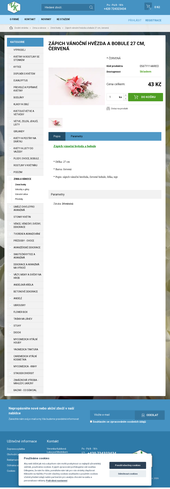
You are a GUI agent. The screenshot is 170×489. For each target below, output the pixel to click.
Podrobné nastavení (56, 480)
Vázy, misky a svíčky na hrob (27, 278)
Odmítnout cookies (128, 474)
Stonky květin (22, 218)
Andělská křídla (23, 286)
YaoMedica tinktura (26, 351)
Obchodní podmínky (17, 456)
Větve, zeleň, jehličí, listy (26, 124)
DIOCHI (17, 334)
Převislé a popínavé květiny (26, 90)
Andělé (18, 300)
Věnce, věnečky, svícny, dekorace (27, 227)
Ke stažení (69, 20)
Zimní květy (55, 29)
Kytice (17, 68)
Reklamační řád (15, 461)
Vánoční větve (21, 196)
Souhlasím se (118, 423)
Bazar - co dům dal (25, 392)
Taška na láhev (23, 320)
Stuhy (17, 327)
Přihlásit (134, 20)
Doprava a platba (16, 450)
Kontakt (32, 20)
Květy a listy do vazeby (23, 152)
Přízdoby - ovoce (24, 242)
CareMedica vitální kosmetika (25, 360)
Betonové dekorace (26, 293)
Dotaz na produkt (119, 110)
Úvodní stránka (18, 29)
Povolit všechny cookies (127, 465)
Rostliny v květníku (25, 166)
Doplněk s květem (24, 75)
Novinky (51, 20)
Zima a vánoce (39, 29)
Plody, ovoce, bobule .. (27, 160)
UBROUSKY (20, 307)
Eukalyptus (21, 82)
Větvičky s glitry (22, 191)
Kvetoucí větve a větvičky (24, 114)
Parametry (77, 137)
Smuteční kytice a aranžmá (24, 258)
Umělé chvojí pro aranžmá (24, 210)
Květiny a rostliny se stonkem (27, 60)
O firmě (15, 20)
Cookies (11, 472)
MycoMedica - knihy (25, 368)
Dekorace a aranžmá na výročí (26, 268)
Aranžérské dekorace (27, 249)
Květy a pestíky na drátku (25, 141)
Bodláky (19, 99)
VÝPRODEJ (19, 51)
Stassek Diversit (24, 375)
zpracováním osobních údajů (128, 423)
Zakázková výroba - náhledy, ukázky (26, 383)
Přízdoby (19, 200)
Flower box (21, 313)
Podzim (18, 173)
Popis (56, 137)
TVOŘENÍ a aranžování (27, 235)
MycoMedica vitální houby (25, 343)
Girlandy (19, 133)
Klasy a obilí (21, 105)
